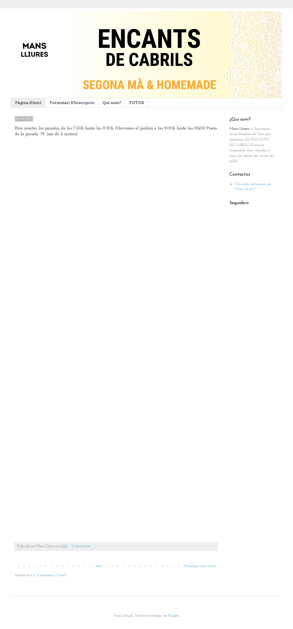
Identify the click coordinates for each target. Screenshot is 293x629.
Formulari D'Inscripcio (72, 102)
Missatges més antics (200, 566)
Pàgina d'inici (28, 102)
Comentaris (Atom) (52, 575)
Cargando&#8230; (103, 336)
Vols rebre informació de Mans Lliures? (252, 186)
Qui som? (112, 102)
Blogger (173, 616)
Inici (99, 566)
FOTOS (136, 102)
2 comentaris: (81, 546)
